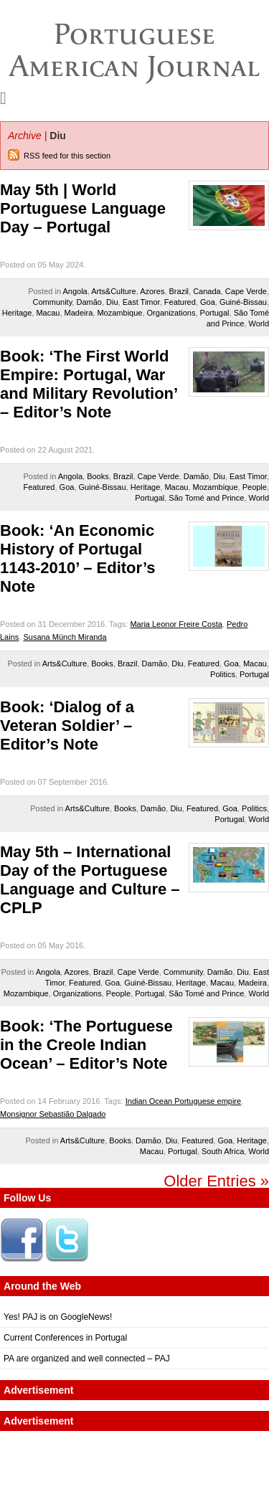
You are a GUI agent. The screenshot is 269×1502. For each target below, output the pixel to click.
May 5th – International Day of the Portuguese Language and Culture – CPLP (90, 880)
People (254, 487)
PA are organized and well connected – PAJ (87, 1359)
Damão (88, 302)
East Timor (141, 302)
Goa (207, 302)
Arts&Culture (113, 291)
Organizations (171, 312)
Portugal (215, 312)
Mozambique (119, 312)
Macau (48, 312)
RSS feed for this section (67, 155)
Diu (112, 302)
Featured (180, 302)
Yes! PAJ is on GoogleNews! (58, 1317)
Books (98, 476)
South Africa (223, 1151)
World (258, 323)
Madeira (79, 312)
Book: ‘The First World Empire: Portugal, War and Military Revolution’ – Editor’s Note (88, 384)
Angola (74, 291)
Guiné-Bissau (243, 302)
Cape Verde (246, 291)
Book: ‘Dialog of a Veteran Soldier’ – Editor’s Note (67, 725)
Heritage (17, 312)
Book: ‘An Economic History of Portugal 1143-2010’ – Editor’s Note (77, 558)
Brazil (179, 291)
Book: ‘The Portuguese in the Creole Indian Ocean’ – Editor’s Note (86, 1044)
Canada (207, 291)
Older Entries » (216, 1181)
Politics (222, 674)
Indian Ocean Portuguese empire (183, 1101)
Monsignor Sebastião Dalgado (52, 1114)
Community (52, 302)
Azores (152, 291)
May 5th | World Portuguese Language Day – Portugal (83, 208)
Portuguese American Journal (134, 50)
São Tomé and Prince (206, 497)
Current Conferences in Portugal (65, 1338)
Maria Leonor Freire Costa (176, 624)
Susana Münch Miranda (64, 637)
